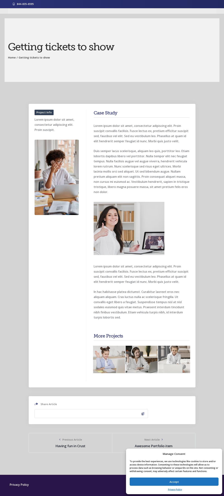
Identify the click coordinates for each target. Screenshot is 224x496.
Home (12, 57)
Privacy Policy (175, 489)
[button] (217, 454)
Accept (174, 482)
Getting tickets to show (34, 57)
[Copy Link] (91, 413)
